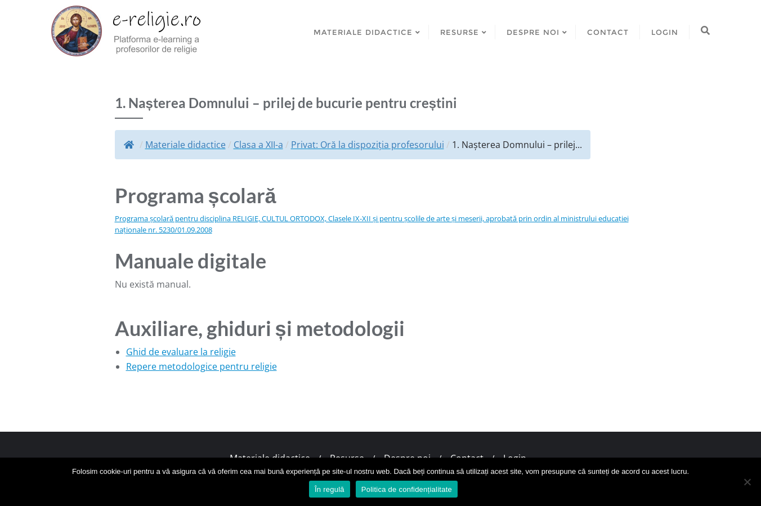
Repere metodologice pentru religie (201, 366)
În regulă (329, 489)
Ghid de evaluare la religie (181, 352)
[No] (747, 481)
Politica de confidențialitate (406, 489)
